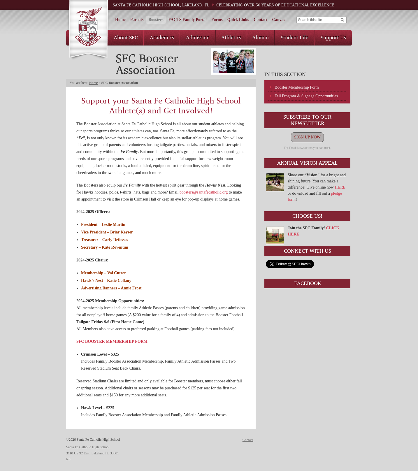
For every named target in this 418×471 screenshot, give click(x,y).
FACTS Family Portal (187, 19)
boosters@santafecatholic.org (204, 192)
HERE (340, 187)
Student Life (294, 37)
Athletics (231, 37)
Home (120, 19)
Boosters (155, 19)
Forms (217, 19)
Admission (198, 37)
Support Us (333, 37)
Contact (260, 19)
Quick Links (238, 19)
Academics (162, 37)
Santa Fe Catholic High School (88, 30)
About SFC (126, 37)
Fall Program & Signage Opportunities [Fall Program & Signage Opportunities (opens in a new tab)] (306, 96)
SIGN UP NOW (307, 137)
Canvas (278, 19)
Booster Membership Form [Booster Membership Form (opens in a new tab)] (297, 87)
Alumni (260, 37)
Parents (137, 19)
